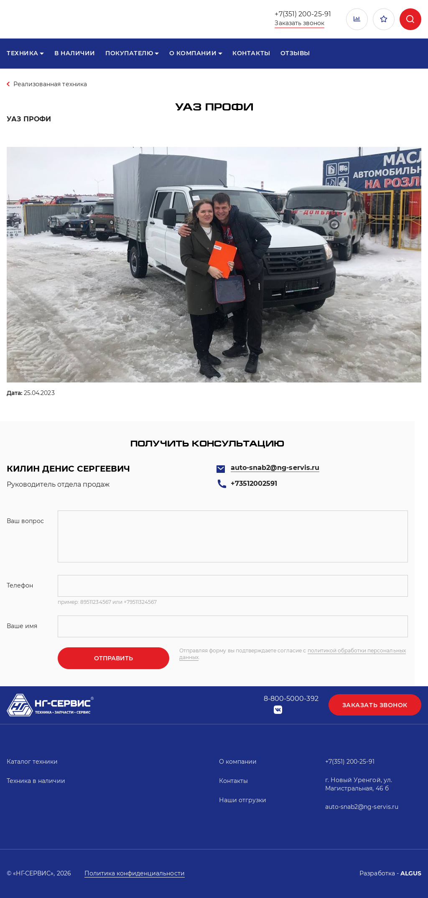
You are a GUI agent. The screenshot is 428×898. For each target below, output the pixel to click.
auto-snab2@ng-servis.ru (275, 468)
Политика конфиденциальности (134, 873)
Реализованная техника (50, 84)
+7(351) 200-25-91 (303, 14)
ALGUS (410, 873)
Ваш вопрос (25, 521)
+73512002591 (254, 483)
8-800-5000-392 (291, 699)
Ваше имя (22, 626)
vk (278, 710)
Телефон (20, 585)
